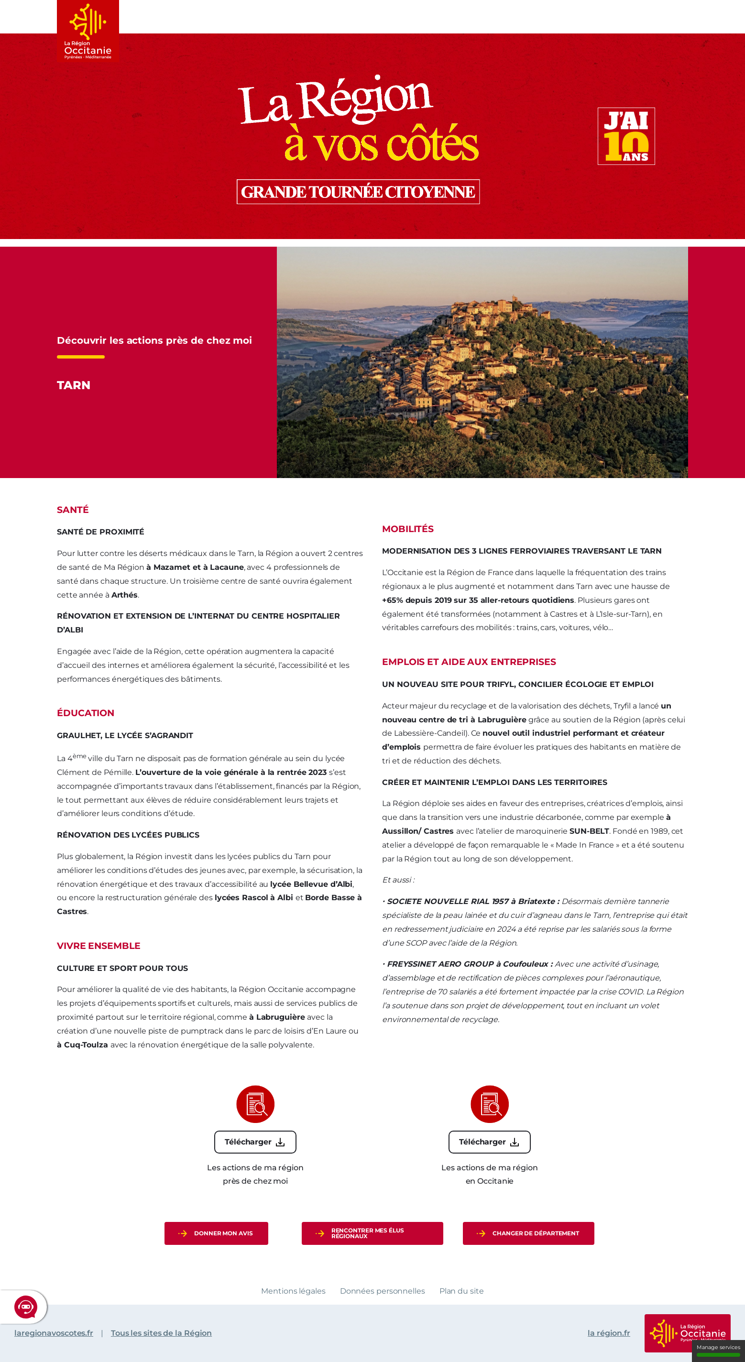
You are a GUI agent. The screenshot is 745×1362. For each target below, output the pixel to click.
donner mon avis (223, 1233)
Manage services (718, 1350)
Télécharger (248, 1141)
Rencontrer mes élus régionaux (367, 1233)
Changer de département (536, 1233)
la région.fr (609, 1333)
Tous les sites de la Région (161, 1333)
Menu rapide (682, 15)
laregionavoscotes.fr (53, 1333)
